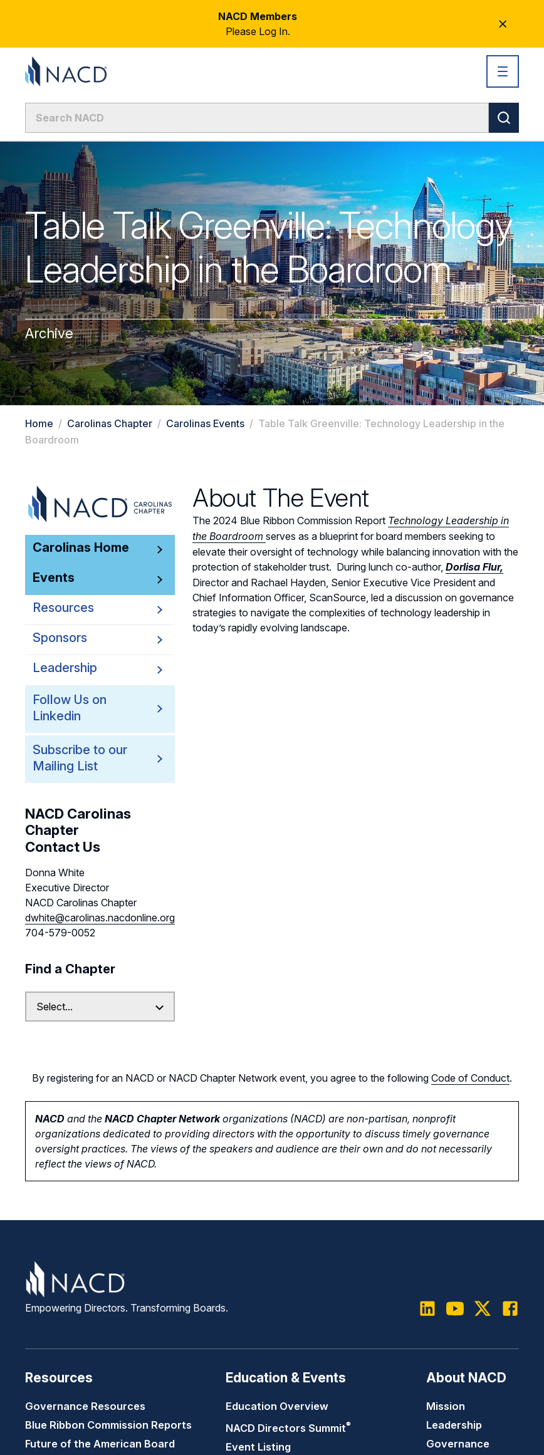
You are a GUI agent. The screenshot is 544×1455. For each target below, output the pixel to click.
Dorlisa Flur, (474, 565)
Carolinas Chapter (109, 423)
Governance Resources (85, 1405)
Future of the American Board (100, 1443)
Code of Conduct (470, 1078)
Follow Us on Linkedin (81, 708)
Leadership (454, 1424)
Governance (457, 1443)
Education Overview (277, 1405)
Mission (445, 1405)
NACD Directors (288, 1427)
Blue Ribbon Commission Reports (108, 1424)
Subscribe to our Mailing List (81, 758)
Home (39, 423)
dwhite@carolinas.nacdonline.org (100, 917)
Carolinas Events (205, 423)
